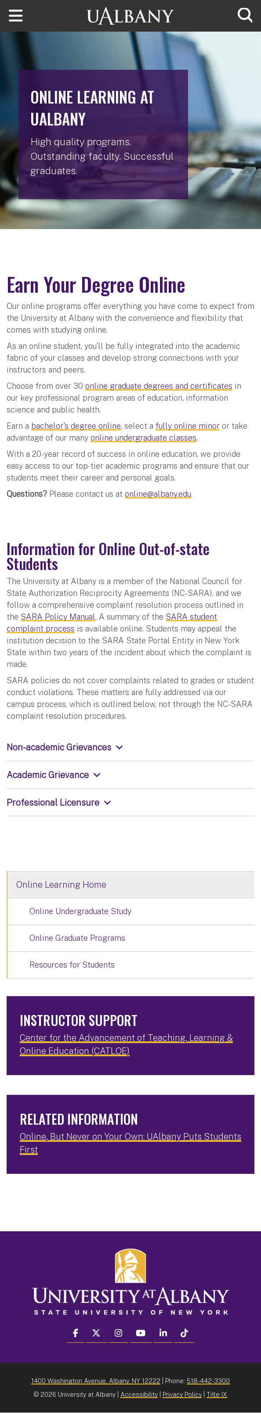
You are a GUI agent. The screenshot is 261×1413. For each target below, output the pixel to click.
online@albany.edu (158, 493)
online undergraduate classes (143, 437)
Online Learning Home (61, 884)
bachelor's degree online (76, 425)
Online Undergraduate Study (80, 911)
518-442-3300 (208, 1380)
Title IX (217, 1394)
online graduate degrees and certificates (158, 386)
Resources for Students (72, 964)
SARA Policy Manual (58, 616)
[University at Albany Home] (130, 14)
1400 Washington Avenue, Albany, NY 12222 (95, 1380)
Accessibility (139, 1394)
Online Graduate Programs (77, 938)
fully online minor (188, 425)
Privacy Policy (182, 1394)
